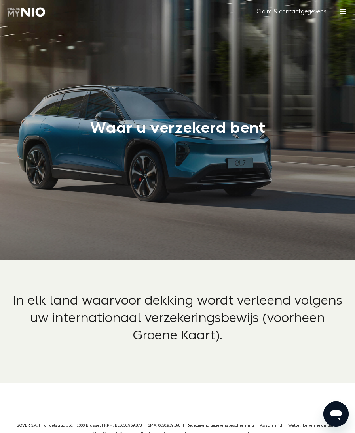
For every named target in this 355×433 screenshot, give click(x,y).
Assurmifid (271, 425)
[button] (291, 12)
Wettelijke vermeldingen (311, 425)
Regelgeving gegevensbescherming (220, 425)
